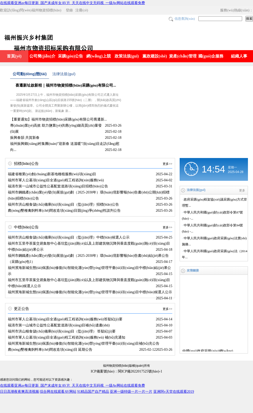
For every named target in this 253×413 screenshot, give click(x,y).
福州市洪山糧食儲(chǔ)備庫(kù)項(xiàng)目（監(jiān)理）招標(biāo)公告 (63, 204)
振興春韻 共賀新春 (24, 138)
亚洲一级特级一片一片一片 (131, 392)
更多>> (167, 164)
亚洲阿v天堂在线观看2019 (173, 392)
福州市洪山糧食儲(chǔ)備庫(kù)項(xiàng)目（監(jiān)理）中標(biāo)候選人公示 (69, 237)
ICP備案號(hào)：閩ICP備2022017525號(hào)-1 (126, 371)
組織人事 (239, 56)
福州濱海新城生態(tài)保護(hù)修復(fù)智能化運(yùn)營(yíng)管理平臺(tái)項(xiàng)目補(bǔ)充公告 (83, 343)
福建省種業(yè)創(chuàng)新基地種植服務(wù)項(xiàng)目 (52, 174)
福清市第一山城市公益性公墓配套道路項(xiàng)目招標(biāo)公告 (58, 186)
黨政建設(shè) (154, 56)
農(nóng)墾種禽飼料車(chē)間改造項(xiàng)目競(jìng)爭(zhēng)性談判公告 (64, 210)
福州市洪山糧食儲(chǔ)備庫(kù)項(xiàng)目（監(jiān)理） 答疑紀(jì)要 (62, 331)
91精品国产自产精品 (93, 392)
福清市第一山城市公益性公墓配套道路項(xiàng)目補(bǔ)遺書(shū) (59, 325)
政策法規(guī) (127, 56)
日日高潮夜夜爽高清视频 (19, 392)
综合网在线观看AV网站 (58, 392)
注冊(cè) (81, 10)
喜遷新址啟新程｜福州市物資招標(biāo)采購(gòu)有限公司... (65, 85)
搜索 (249, 19)
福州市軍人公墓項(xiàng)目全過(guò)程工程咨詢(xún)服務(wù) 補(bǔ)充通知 (66, 337)
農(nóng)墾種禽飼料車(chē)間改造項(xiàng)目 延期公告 (50, 349)
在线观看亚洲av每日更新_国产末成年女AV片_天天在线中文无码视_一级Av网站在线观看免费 (72, 3)
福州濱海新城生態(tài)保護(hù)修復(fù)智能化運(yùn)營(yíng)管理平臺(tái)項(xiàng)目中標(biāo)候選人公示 (90, 292)
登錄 (69, 10)
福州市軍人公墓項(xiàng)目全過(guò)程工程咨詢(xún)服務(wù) (56, 180)
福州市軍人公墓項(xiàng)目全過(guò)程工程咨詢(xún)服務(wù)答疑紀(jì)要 (65, 319)
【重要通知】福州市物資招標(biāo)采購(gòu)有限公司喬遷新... (58, 119)
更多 (242, 190)
